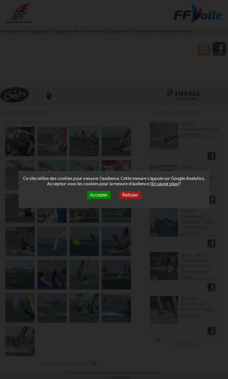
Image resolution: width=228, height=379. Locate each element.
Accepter (99, 195)
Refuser (130, 195)
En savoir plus (164, 183)
